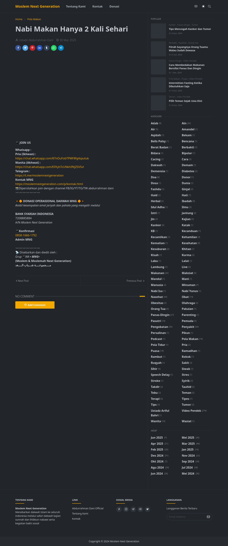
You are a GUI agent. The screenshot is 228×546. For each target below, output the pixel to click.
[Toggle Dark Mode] (203, 6)
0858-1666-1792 (26, 235)
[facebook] (119, 509)
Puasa (185, 78)
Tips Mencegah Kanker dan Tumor (190, 29)
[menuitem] (76, 6)
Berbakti (173, 42)
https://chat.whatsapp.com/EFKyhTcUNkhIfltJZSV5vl (49, 167)
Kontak (76, 518)
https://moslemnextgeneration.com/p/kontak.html (49, 184)
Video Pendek (189, 60)
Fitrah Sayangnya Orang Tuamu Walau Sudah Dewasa (188, 48)
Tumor (195, 24)
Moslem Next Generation (37, 6)
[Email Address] (186, 516)
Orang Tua (193, 42)
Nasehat (182, 42)
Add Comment (35, 305)
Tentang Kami (80, 513)
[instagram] (126, 509)
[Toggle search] (209, 6)
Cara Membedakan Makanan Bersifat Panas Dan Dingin (186, 66)
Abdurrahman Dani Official (87, 508)
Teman (172, 96)
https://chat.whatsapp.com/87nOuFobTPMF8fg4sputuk (52, 158)
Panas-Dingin (184, 24)
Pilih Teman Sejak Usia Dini (185, 101)
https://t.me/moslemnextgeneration (39, 175)
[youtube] (196, 6)
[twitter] (147, 509)
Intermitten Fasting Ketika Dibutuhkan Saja (185, 84)
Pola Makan (175, 78)
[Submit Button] (208, 516)
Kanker (172, 24)
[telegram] (133, 509)
